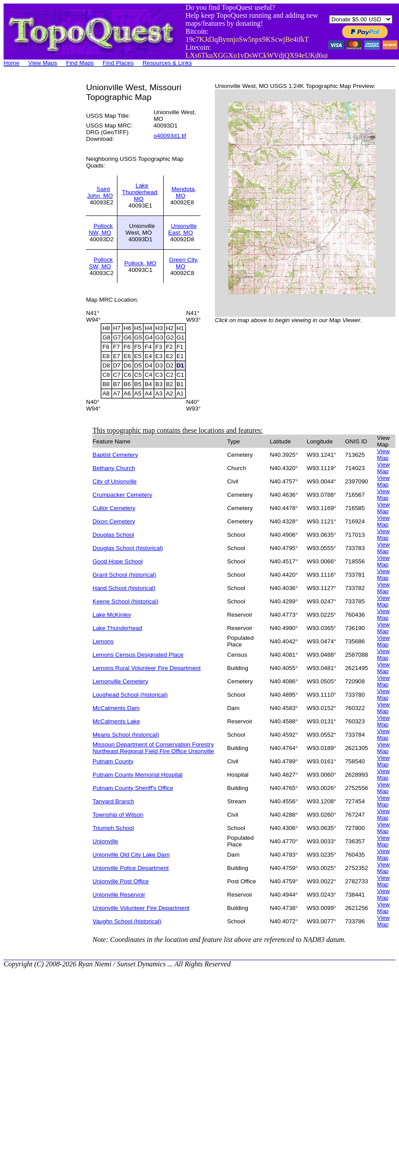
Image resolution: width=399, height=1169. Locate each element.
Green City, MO (183, 263)
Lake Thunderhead (117, 628)
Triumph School (113, 828)
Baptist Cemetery (115, 454)
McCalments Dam (116, 708)
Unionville (105, 841)
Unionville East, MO (182, 229)
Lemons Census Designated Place (138, 654)
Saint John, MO (100, 192)
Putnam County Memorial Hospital (137, 774)
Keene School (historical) (125, 601)
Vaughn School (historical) (127, 921)
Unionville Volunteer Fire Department (141, 908)
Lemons (103, 641)
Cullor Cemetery (114, 508)
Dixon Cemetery (114, 521)
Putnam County (113, 761)
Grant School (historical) (124, 574)
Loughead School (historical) (130, 694)
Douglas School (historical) (128, 548)
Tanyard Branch (113, 801)
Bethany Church (114, 468)
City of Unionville (115, 481)
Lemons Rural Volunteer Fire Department (147, 668)
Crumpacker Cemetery (122, 494)
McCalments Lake (116, 721)
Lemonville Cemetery (120, 681)
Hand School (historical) (124, 588)
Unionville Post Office (121, 881)
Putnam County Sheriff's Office (133, 788)
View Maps (42, 63)
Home (12, 63)
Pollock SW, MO (101, 263)
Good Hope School (118, 561)
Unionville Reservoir (119, 894)
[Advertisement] (39, 216)
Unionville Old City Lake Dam (131, 854)
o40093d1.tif (169, 135)
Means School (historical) (126, 734)
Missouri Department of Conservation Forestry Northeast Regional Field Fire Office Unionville (153, 747)
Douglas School (113, 534)
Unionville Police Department (131, 868)
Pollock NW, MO (101, 229)
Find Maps (80, 63)
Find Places (118, 63)
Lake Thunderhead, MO (140, 192)
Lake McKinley (112, 614)
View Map (383, 454)
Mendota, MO (183, 192)
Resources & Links (167, 63)
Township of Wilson (118, 814)
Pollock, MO (141, 263)
